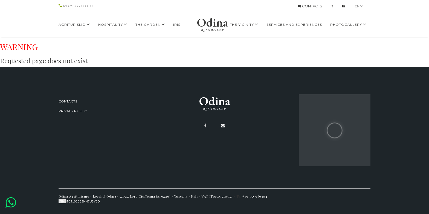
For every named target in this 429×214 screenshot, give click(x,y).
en (359, 6)
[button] (10, 202)
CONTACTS (310, 6)
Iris (176, 24)
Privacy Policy (73, 111)
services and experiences (294, 24)
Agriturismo (74, 24)
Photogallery (348, 24)
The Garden (150, 24)
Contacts (68, 101)
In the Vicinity (241, 24)
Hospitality (112, 24)
